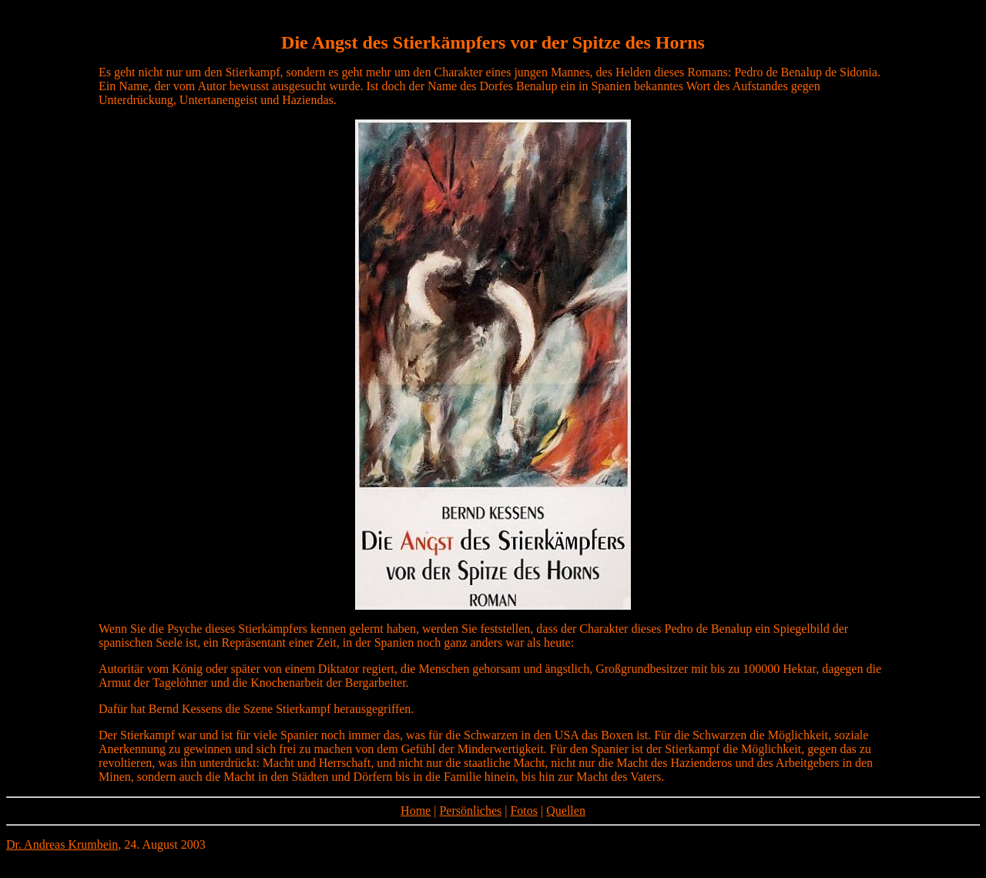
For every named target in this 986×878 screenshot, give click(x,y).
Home (416, 810)
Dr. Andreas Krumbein (62, 844)
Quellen (565, 810)
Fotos (524, 810)
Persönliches (470, 810)
